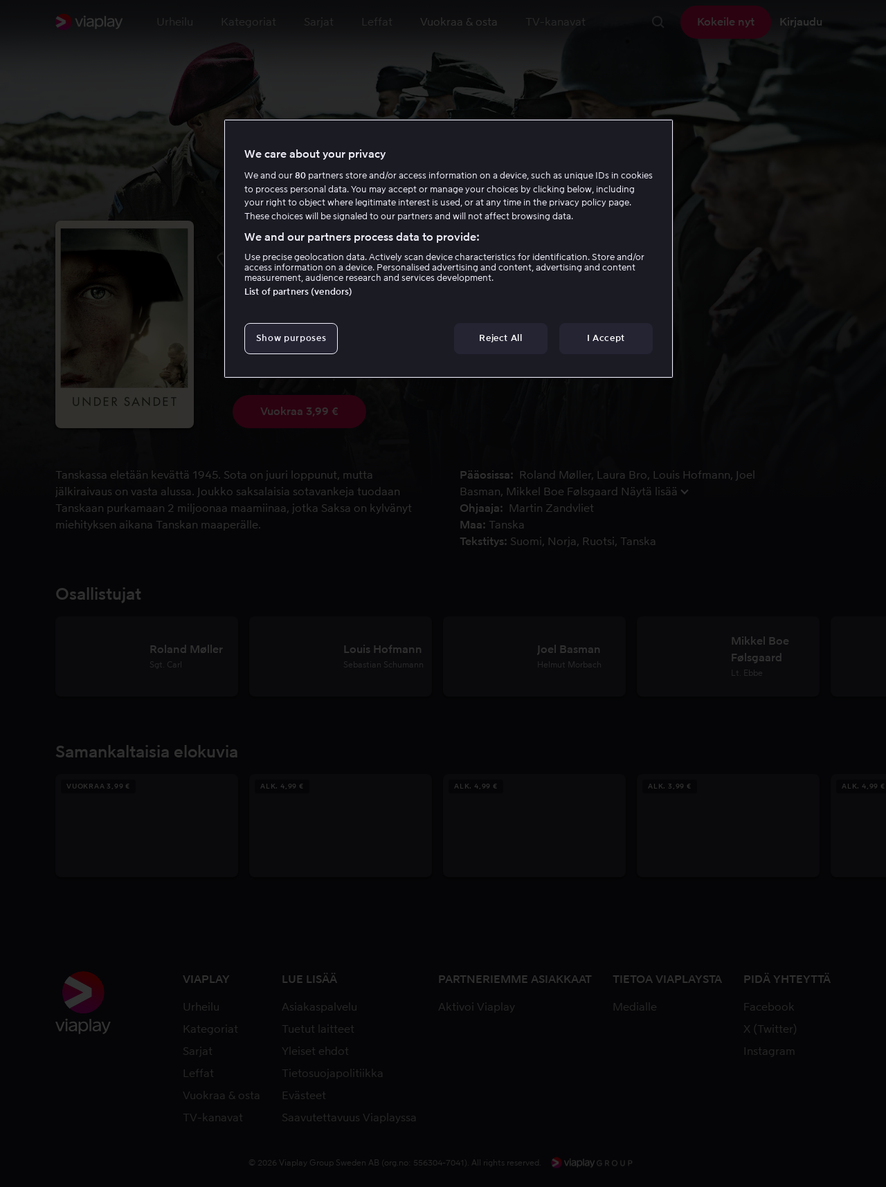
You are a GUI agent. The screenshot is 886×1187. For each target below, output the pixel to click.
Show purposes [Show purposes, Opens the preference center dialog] (291, 338)
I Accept (606, 338)
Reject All (501, 338)
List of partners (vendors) (298, 291)
